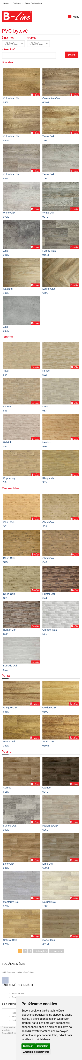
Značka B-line (18, 993)
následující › (41, 951)
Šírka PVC (8, 37)
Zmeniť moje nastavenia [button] (36, 1051)
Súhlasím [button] (28, 1046)
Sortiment (17, 3)
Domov (6, 3)
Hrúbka (31, 37)
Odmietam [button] (42, 1046)
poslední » (56, 951)
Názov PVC (8, 49)
